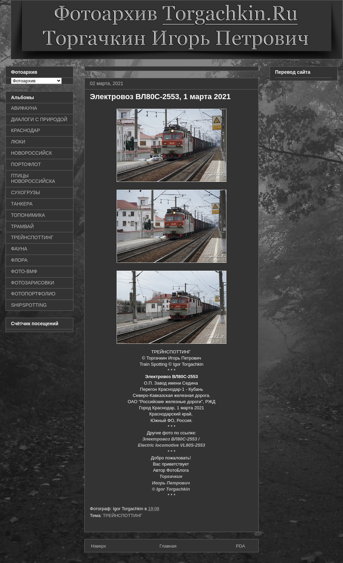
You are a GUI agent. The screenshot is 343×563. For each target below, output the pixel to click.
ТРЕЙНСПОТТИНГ (122, 515)
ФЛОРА (19, 260)
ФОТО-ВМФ (24, 271)
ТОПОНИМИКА (28, 215)
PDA (240, 546)
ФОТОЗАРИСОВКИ (32, 282)
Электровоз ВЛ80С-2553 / (171, 439)
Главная (167, 546)
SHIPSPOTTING (29, 305)
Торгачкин (171, 476)
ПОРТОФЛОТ (26, 164)
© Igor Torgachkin (171, 489)
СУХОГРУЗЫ (25, 192)
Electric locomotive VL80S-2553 (171, 445)
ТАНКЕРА (22, 204)
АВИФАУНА (24, 108)
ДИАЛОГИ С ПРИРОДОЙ (39, 119)
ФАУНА (19, 248)
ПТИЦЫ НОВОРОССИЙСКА (33, 178)
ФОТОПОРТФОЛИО (33, 293)
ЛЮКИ (18, 141)
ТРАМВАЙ (22, 226)
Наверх (98, 546)
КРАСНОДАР (25, 130)
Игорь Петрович (171, 482)
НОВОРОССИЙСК (31, 153)
